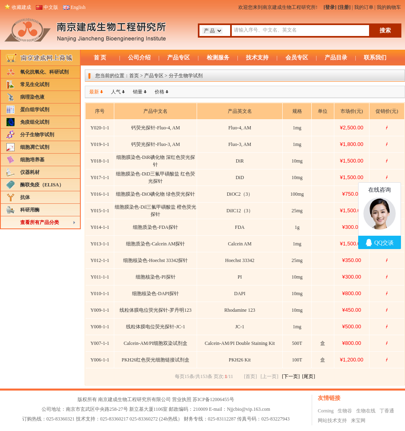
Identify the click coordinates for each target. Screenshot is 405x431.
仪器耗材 (30, 172)
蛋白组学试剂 (34, 109)
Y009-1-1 (99, 310)
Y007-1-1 (99, 343)
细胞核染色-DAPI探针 (155, 293)
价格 (159, 92)
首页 (134, 75)
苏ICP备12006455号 (213, 399)
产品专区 (178, 58)
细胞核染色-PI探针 (156, 277)
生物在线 (366, 411)
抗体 (25, 197)
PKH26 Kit (240, 360)
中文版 (51, 7)
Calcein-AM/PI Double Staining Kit (240, 343)
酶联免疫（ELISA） (42, 185)
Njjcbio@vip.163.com (248, 409)
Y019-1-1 (99, 144)
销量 (138, 92)
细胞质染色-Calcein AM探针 (155, 244)
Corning (326, 411)
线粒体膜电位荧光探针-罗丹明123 (155, 310)
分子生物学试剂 (37, 134)
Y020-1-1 (99, 128)
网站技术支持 (332, 420)
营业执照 (181, 399)
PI (239, 277)
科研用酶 (30, 210)
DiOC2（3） (240, 194)
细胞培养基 (32, 160)
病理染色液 (32, 97)
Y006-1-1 (99, 360)
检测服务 (218, 58)
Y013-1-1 (99, 244)
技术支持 (257, 58)
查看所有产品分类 (39, 222)
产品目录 (336, 58)
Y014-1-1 (99, 227)
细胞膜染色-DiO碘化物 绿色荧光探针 (155, 194)
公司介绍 (139, 58)
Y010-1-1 (99, 293)
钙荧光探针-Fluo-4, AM (155, 128)
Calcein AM (240, 244)
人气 (116, 92)
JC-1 (239, 327)
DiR (240, 161)
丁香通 (387, 411)
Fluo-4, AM (239, 128)
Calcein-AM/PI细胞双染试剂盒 (155, 343)
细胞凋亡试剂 (34, 147)
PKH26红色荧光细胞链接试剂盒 (155, 360)
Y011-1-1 (99, 277)
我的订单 (364, 7)
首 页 (100, 58)
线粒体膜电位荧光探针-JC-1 (155, 327)
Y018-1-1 (99, 161)
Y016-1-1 (99, 194)
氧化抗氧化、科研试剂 (44, 72)
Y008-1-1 (99, 327)
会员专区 (296, 58)
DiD (239, 177)
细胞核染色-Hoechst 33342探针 (155, 260)
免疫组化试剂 (34, 122)
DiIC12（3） (240, 210)
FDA (240, 227)
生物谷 (345, 411)
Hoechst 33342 (239, 260)
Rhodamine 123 (240, 310)
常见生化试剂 (34, 84)
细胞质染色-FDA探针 (155, 227)
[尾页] (308, 376)
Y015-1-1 (99, 210)
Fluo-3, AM (239, 144)
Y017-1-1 (99, 177)
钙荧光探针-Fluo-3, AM (155, 144)
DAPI (240, 293)
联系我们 (375, 58)
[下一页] (291, 376)
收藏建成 (21, 7)
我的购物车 (389, 7)
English (78, 7)
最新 (94, 92)
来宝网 (358, 420)
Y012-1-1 (99, 260)
